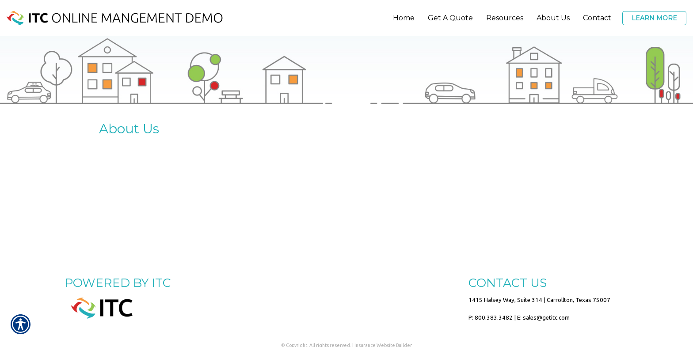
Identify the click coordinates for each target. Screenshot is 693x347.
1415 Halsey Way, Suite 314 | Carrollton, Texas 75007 (539, 300)
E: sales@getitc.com (543, 317)
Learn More (654, 18)
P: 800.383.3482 (490, 317)
